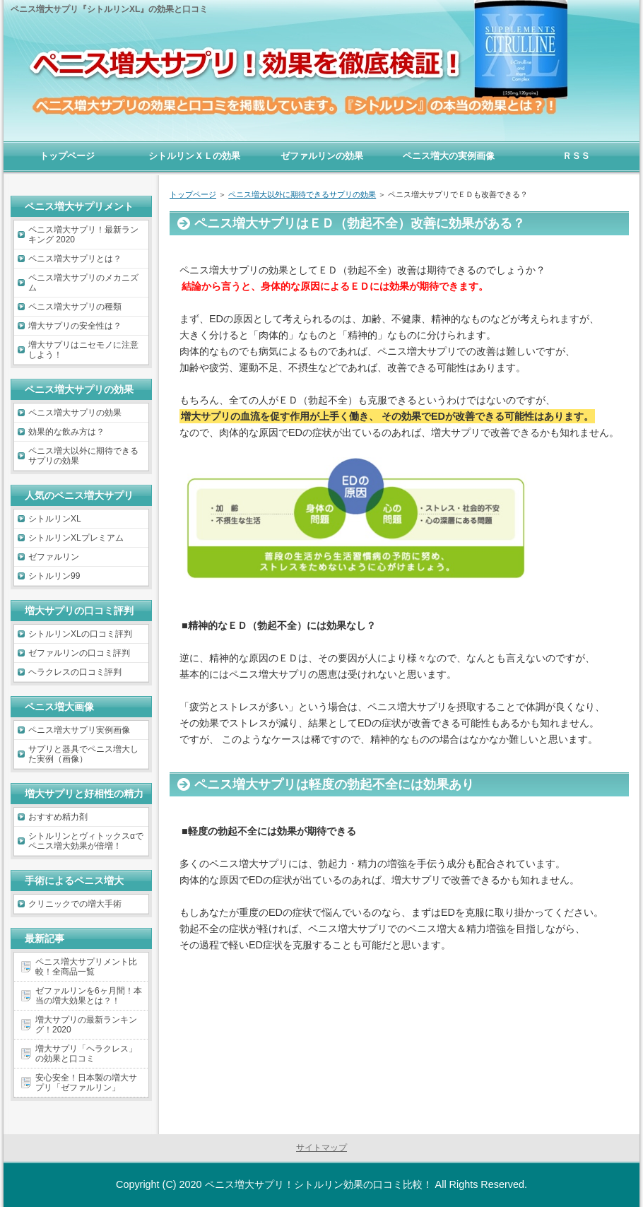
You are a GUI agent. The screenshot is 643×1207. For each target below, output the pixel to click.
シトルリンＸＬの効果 (194, 156)
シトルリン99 (54, 576)
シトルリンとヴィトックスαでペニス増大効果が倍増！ (85, 841)
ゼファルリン (53, 557)
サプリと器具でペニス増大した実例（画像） (83, 754)
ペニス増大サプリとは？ (75, 259)
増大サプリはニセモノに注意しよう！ (83, 350)
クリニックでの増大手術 (75, 904)
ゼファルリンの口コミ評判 (79, 653)
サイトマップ (321, 1148)
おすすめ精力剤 (58, 817)
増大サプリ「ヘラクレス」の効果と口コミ (86, 1054)
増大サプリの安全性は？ (75, 326)
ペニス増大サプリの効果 (75, 413)
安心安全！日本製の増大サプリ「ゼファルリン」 (86, 1083)
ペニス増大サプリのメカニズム (83, 283)
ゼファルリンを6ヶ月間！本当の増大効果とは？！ (88, 996)
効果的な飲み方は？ (66, 432)
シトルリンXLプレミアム (76, 538)
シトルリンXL (54, 519)
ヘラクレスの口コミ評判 (75, 672)
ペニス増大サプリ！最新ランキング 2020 (83, 235)
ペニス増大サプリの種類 (75, 307)
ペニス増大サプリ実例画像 (79, 730)
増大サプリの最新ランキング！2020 (86, 1025)
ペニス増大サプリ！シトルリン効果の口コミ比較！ (318, 1184)
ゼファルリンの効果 (322, 156)
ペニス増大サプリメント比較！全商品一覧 (86, 967)
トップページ (67, 156)
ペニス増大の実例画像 (449, 156)
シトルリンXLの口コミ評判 (80, 634)
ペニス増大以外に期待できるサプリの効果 (83, 456)
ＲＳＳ (576, 156)
